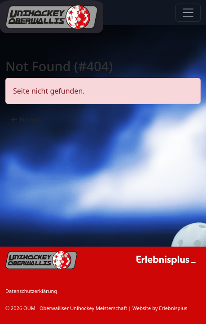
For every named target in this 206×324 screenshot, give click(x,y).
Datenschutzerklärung (31, 291)
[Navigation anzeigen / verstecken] (188, 13)
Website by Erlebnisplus (159, 308)
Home (25, 120)
